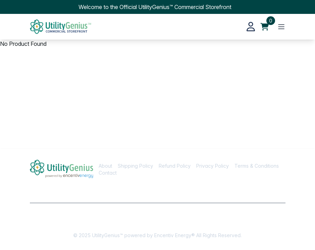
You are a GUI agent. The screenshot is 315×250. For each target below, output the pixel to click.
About (105, 166)
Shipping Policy (135, 166)
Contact (108, 173)
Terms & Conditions (256, 166)
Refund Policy (175, 166)
